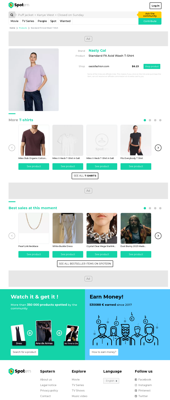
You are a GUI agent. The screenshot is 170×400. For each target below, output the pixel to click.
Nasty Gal (97, 50)
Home (12, 28)
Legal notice (48, 384)
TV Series (28, 21)
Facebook (143, 379)
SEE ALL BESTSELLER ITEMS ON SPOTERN (85, 263)
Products (23, 28)
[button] (145, 120)
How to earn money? (104, 351)
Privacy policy (49, 390)
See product (34, 166)
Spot (53, 21)
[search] (77, 14)
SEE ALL (85, 175)
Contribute (150, 21)
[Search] (12, 14)
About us (46, 379)
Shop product (152, 66)
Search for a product (24, 351)
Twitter (141, 395)
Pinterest (143, 390)
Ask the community (150, 14)
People (42, 21)
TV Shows (78, 390)
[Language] (111, 380)
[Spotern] (19, 6)
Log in (155, 5)
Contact (45, 395)
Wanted (65, 21)
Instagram (143, 384)
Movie (14, 21)
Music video (79, 395)
